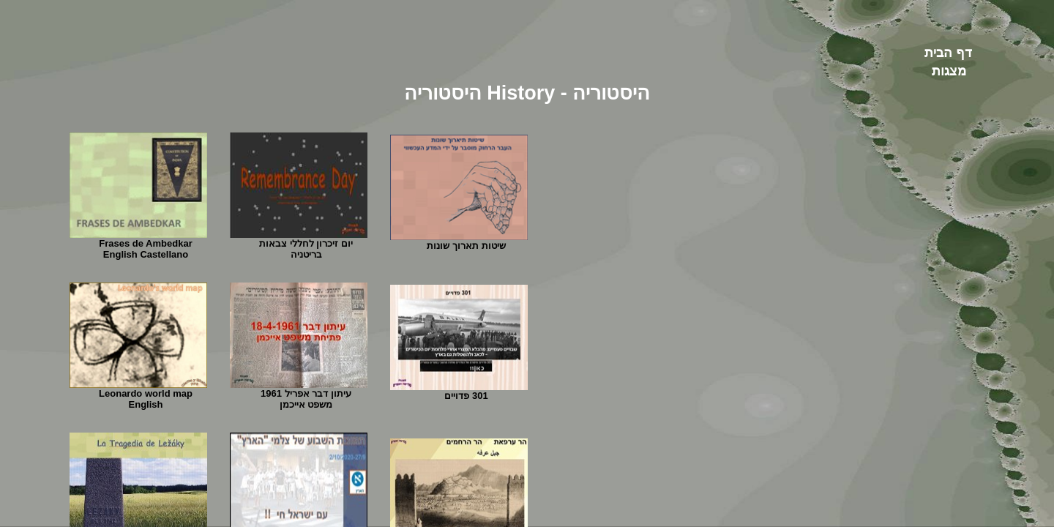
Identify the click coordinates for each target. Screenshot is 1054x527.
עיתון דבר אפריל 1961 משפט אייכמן (306, 399)
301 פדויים (465, 395)
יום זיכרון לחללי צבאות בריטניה (306, 249)
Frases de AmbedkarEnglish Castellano (145, 249)
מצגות (949, 71)
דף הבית (948, 52)
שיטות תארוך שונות (466, 245)
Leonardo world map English (146, 399)
